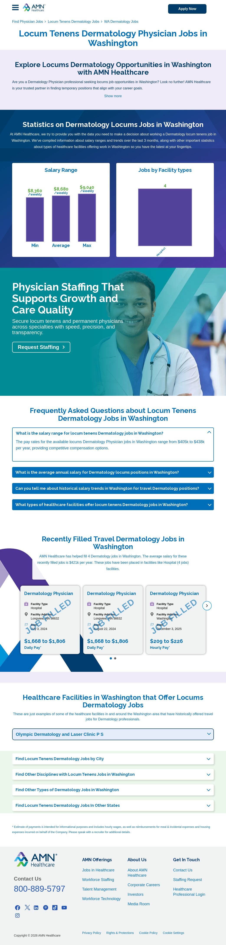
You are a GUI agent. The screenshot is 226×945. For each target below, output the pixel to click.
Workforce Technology (101, 899)
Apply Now (187, 9)
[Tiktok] (55, 907)
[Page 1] (111, 658)
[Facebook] (17, 907)
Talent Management (99, 889)
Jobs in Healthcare (98, 870)
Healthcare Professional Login (189, 892)
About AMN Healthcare (137, 873)
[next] (207, 605)
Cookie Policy (148, 933)
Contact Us (182, 870)
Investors (135, 894)
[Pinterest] (45, 907)
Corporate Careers (144, 885)
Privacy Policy (91, 933)
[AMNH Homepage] (34, 7)
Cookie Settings (173, 933)
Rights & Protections (120, 933)
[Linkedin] (36, 907)
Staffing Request (187, 880)
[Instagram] (17, 915)
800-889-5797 (39, 888)
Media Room (139, 904)
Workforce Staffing (98, 880)
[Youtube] (64, 907)
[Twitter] (27, 907)
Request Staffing (38, 347)
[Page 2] (115, 658)
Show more (113, 96)
